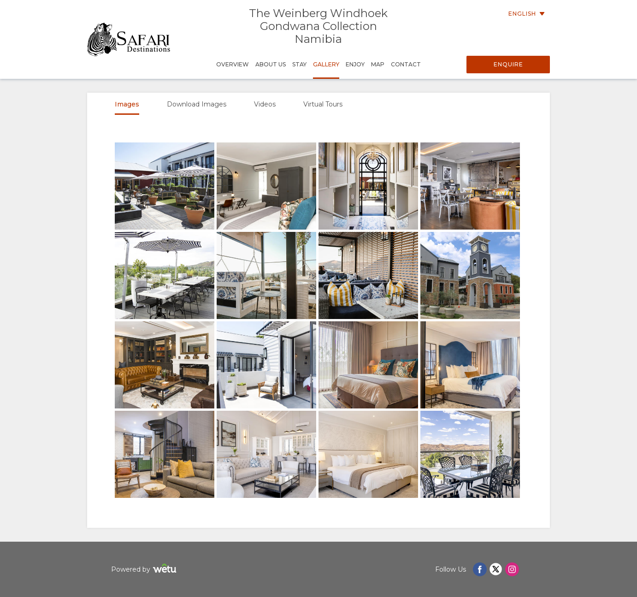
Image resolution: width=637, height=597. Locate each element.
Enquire (508, 64)
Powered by (145, 569)
